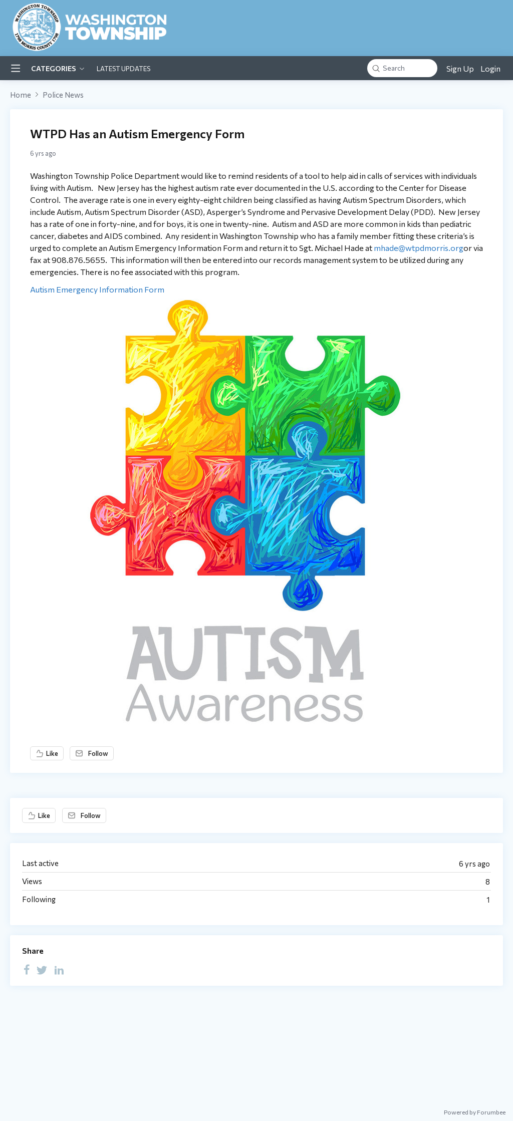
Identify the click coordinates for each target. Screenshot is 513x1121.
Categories (53, 68)
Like (52, 753)
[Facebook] (26, 970)
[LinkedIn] (59, 970)
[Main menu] (16, 68)
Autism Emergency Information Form (97, 289)
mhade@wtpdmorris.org (418, 247)
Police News (63, 94)
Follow (98, 753)
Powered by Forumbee (474, 1111)
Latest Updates (123, 69)
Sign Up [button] (460, 68)
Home (20, 94)
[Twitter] (42, 970)
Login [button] (490, 68)
